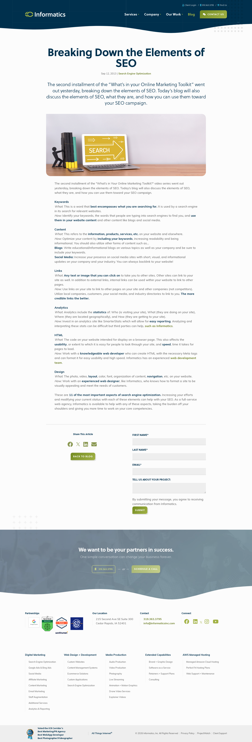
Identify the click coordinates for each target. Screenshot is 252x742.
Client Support (220, 733)
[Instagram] (207, 621)
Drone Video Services (119, 691)
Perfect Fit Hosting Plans (198, 668)
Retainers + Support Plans (161, 674)
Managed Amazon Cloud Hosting (202, 662)
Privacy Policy (187, 733)
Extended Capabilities (158, 655)
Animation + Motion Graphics (123, 686)
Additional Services (38, 703)
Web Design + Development (80, 655)
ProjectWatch (203, 733)
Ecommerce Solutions (77, 674)
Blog (191, 14)
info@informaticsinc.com (159, 623)
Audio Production (117, 662)
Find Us (222, 5)
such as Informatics (159, 326)
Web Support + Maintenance (200, 674)
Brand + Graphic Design (161, 662)
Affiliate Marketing (38, 680)
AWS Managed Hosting (196, 655)
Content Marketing (38, 686)
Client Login (189, 5)
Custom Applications (77, 680)
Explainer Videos (117, 697)
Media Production (116, 655)
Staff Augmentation (38, 697)
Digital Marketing (35, 655)
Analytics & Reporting (39, 709)
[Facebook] (70, 445)
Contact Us (213, 14)
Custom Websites (75, 662)
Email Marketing (37, 691)
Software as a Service (159, 668)
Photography (115, 674)
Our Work (173, 14)
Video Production (117, 668)
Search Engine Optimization (134, 74)
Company (151, 14)
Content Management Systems (82, 668)
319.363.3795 (207, 5)
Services (130, 14)
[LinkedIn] (85, 445)
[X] (78, 445)
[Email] (94, 445)
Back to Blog (83, 456)
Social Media (35, 674)
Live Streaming (116, 680)
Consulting (154, 680)
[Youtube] (215, 621)
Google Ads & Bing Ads (40, 668)
